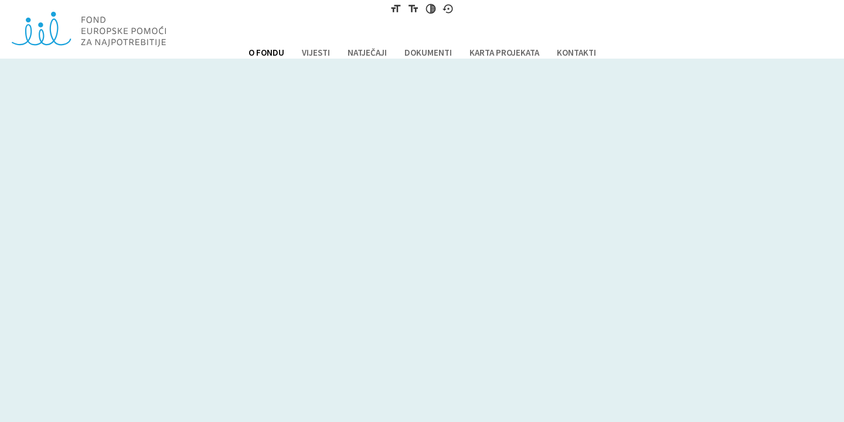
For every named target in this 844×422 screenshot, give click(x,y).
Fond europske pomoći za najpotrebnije (89, 29)
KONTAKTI (576, 52)
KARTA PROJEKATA (504, 52)
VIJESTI (316, 52)
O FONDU (266, 52)
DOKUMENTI (428, 52)
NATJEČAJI (367, 52)
